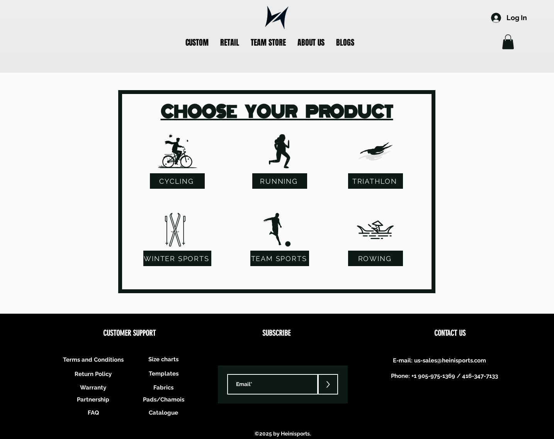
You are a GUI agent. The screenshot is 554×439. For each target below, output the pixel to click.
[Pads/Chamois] (163, 399)
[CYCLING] (177, 181)
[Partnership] (93, 399)
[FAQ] (93, 412)
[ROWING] (375, 258)
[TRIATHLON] (375, 181)
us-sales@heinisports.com (450, 360)
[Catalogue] (163, 412)
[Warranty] (93, 387)
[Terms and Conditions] (93, 359)
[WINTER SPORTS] (177, 258)
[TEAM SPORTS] (279, 258)
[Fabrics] (163, 387)
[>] (328, 384)
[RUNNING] (279, 181)
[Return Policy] (93, 374)
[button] (197, 42)
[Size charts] (163, 359)
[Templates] (163, 374)
